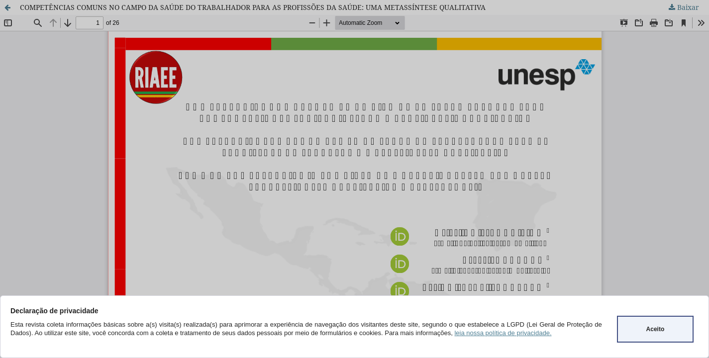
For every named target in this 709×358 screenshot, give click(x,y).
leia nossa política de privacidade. (502, 333)
